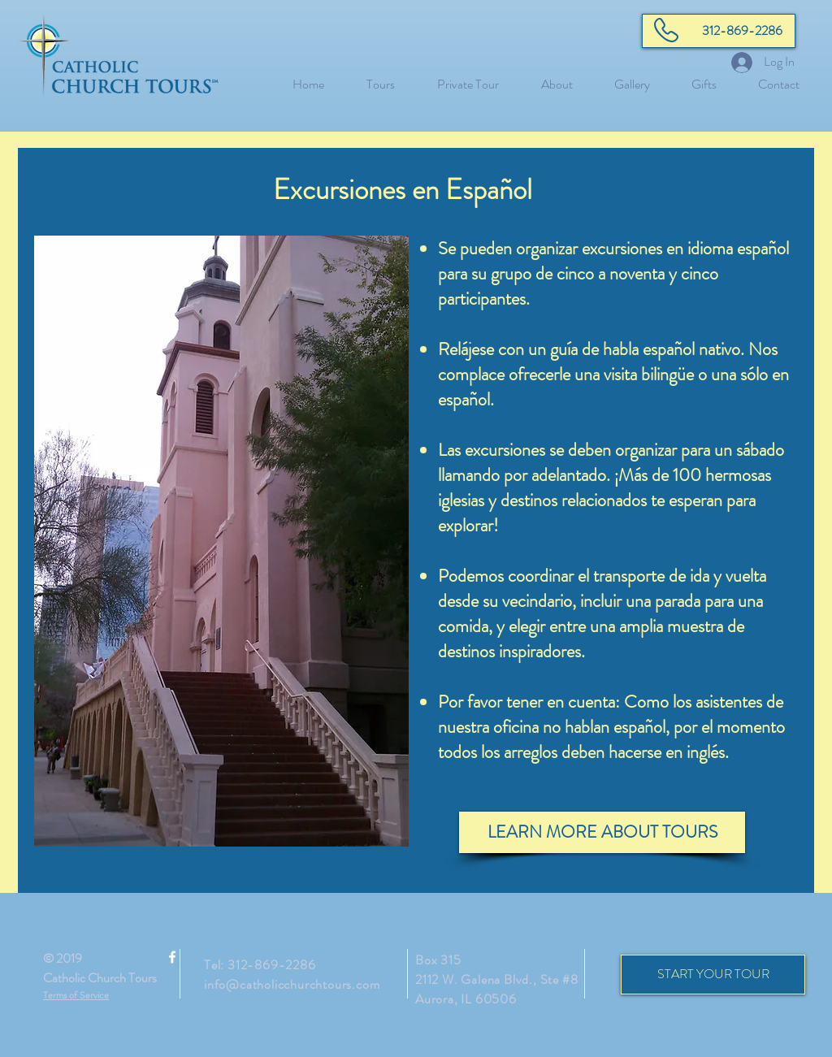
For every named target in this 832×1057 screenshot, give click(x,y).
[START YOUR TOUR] (713, 974)
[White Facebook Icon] (172, 957)
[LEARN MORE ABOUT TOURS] (602, 832)
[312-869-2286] (718, 31)
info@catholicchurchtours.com (291, 984)
